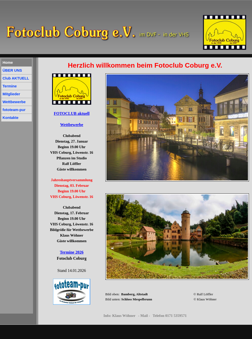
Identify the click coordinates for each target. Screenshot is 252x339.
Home (8, 62)
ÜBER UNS (12, 70)
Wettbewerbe (71, 124)
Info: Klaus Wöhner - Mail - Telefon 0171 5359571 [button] (145, 316)
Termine (10, 86)
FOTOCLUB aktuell (72, 113)
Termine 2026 (71, 252)
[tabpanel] (145, 65)
